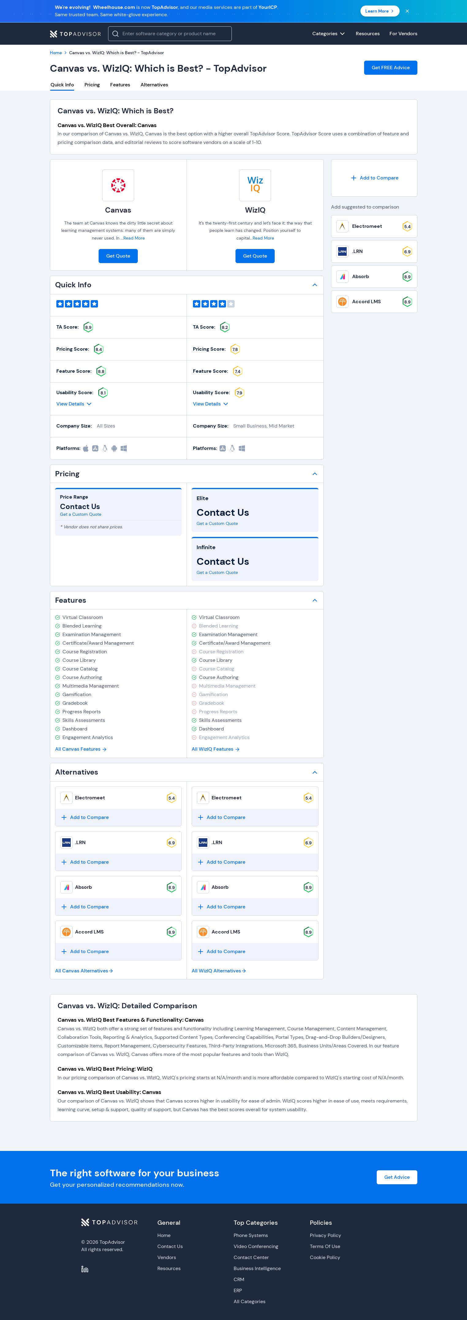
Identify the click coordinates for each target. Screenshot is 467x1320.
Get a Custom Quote (80, 514)
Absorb (83, 887)
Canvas (118, 210)
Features (120, 84)
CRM (239, 1279)
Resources (169, 1268)
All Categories (250, 1301)
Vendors (166, 1257)
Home (164, 1235)
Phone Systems (251, 1235)
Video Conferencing (256, 1246)
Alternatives (154, 84)
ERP (238, 1290)
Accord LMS (89, 932)
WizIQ (255, 210)
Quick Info (62, 84)
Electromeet (90, 797)
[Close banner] (407, 11)
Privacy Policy (325, 1235)
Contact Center (251, 1257)
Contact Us (170, 1246)
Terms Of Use (325, 1246)
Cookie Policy (325, 1257)
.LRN (80, 842)
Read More (134, 238)
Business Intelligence (257, 1268)
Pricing (92, 84)
